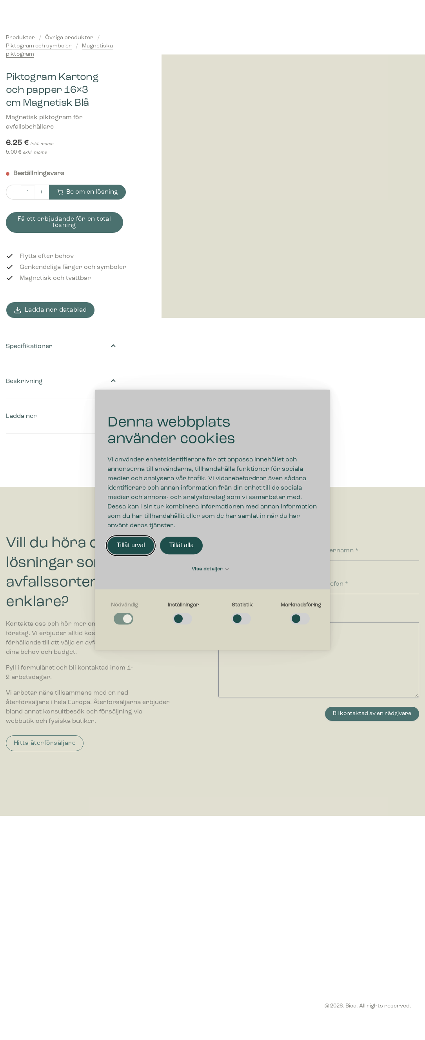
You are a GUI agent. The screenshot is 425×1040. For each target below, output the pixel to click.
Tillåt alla (181, 545)
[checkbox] (124, 614)
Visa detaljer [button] (210, 569)
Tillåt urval (130, 545)
